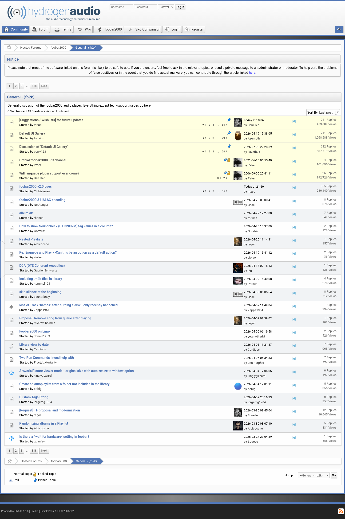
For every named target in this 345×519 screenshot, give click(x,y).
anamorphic (256, 362)
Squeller (253, 125)
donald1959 (42, 336)
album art (26, 213)
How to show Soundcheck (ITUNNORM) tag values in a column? (66, 226)
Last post (326, 112)
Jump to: (291, 475)
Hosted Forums (30, 47)
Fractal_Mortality (45, 362)
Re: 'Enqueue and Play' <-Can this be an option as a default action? (68, 252)
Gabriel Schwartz (45, 270)
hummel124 (42, 283)
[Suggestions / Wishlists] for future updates (51, 120)
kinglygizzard (43, 375)
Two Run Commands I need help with (46, 358)
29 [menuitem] (223, 138)
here (252, 72)
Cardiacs (40, 349)
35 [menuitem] (223, 191)
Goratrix (39, 231)
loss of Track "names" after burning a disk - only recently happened (68, 305)
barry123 (40, 151)
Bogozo (253, 441)
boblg (37, 389)
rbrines (38, 218)
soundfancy (42, 296)
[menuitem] (27, 86)
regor (251, 244)
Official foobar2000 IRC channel (42, 160)
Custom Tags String (33, 397)
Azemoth (254, 138)
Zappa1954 (41, 310)
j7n (250, 270)
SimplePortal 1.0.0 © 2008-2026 (58, 511)
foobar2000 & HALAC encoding (42, 200)
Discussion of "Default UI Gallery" (43, 147)
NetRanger (41, 204)
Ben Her (39, 178)
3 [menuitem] (22, 86)
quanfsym (41, 441)
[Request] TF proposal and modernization (49, 410)
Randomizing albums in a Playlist (43, 423)
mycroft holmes (44, 323)
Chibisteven (42, 191)
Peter (37, 165)
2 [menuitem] (16, 86)
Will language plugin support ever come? (49, 173)
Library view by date (34, 344)
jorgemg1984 (43, 402)
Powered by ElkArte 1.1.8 (14, 511)
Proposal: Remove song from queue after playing (55, 318)
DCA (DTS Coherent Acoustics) (42, 265)
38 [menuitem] (223, 124)
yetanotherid (256, 336)
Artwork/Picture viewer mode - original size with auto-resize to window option (76, 371)
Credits (35, 511)
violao (38, 257)
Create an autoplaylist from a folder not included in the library (64, 384)
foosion (39, 138)
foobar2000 (58, 47)
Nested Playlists (31, 239)
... (27, 86)
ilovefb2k (254, 152)
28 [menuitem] (223, 151)
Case (251, 205)
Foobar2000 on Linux (34, 331)
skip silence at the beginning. (40, 292)
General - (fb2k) (85, 47)
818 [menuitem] (34, 86)
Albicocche (41, 244)
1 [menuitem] (9, 86)
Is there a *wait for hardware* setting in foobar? (54, 436)
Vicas (37, 125)
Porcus (252, 284)
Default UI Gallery (32, 133)
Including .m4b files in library (40, 279)
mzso (251, 191)
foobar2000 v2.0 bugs (35, 186)
